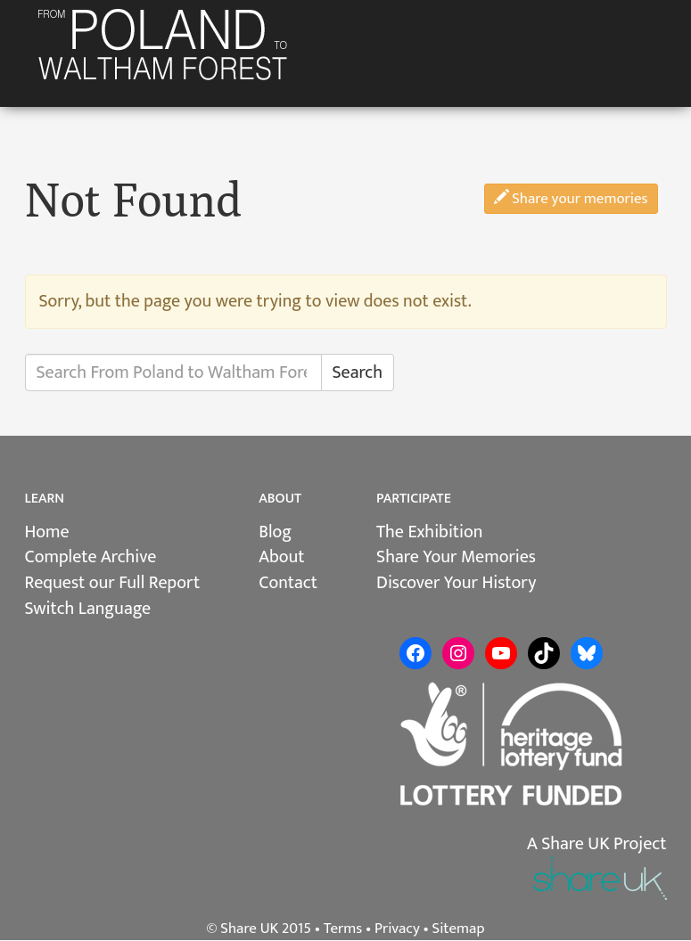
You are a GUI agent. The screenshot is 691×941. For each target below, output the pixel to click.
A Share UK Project (597, 844)
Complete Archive (91, 557)
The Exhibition (429, 532)
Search (358, 372)
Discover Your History (456, 583)
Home (47, 532)
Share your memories (571, 198)
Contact (288, 583)
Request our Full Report (113, 583)
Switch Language (88, 608)
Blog (275, 532)
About (281, 557)
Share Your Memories (456, 557)
